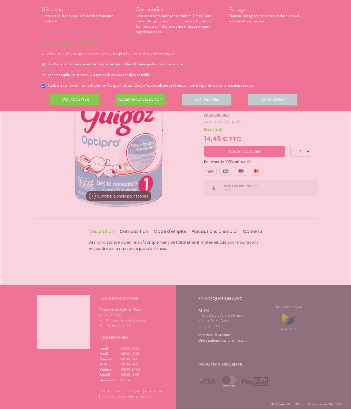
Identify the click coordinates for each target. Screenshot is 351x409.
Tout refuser (209, 100)
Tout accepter (75, 100)
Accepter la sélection (142, 100)
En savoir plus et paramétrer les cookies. (71, 42)
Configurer (276, 100)
